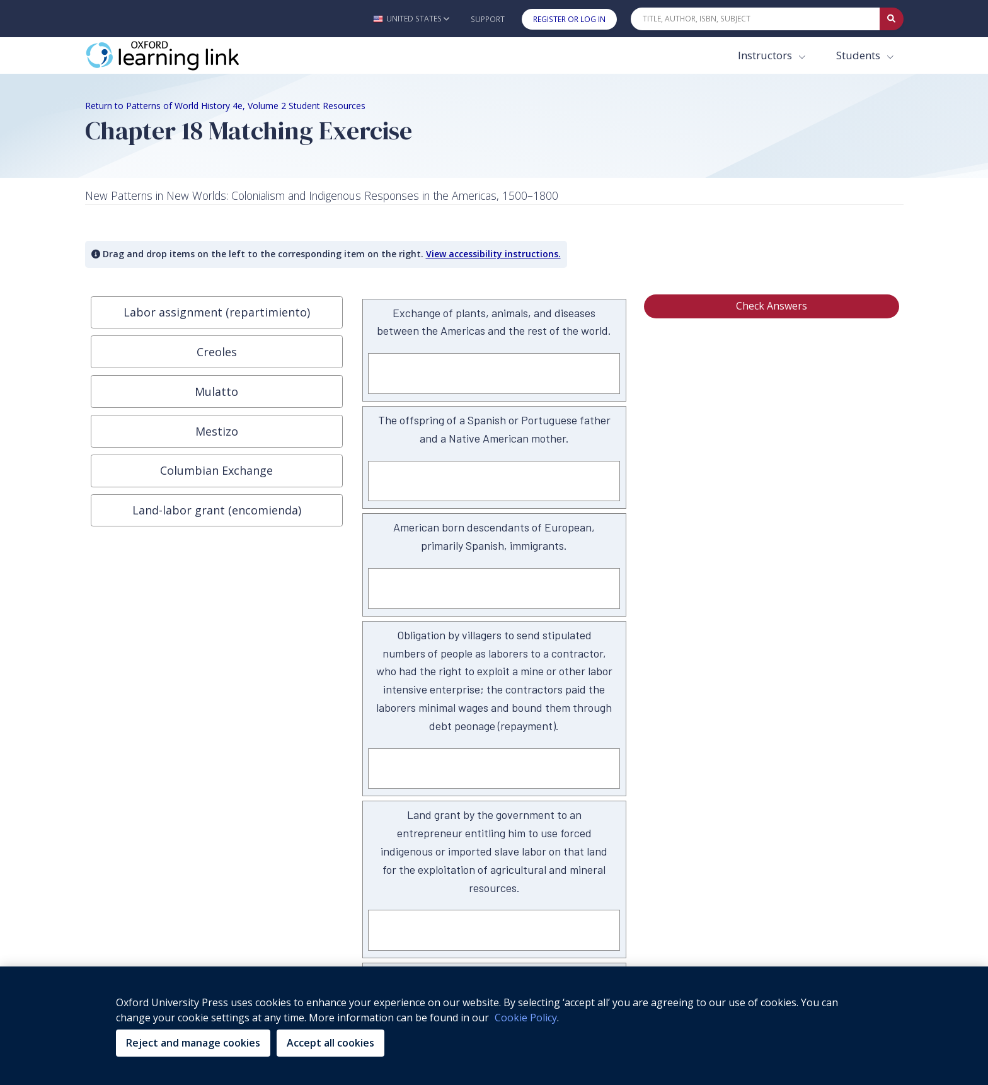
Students (859, 55)
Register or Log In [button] (569, 19)
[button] (411, 18)
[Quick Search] (755, 19)
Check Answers (771, 306)
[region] (494, 1025)
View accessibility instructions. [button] (493, 254)
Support (488, 19)
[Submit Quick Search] (892, 19)
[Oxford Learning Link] (179, 55)
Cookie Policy (526, 1017)
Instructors (766, 55)
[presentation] (217, 312)
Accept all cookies (330, 1043)
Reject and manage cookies (193, 1043)
